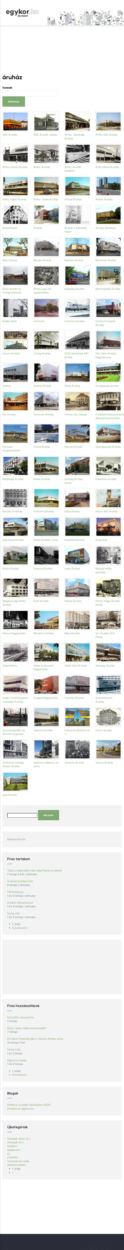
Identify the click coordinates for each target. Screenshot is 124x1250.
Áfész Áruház (41, 167)
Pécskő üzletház (43, 633)
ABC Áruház (9, 135)
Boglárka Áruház (74, 289)
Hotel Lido (14, 1049)
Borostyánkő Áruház (108, 289)
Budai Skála (9, 321)
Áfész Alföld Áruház (15, 167)
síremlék (12, 1157)
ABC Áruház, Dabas (45, 135)
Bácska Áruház (42, 260)
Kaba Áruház (72, 511)
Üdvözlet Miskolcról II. (77, 732)
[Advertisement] (62, 49)
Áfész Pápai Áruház (14, 199)
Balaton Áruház (73, 260)
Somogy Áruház (105, 665)
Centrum (38, 321)
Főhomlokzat (15, 892)
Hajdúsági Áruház (13, 479)
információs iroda (18, 1161)
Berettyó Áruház (105, 260)
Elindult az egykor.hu (20, 1109)
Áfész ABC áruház (106, 135)
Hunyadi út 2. (15, 1142)
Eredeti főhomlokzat (20, 903)
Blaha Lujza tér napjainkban (42, 291)
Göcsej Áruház (73, 447)
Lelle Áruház (72, 568)
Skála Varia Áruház (75, 665)
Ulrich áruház (103, 730)
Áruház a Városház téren (75, 230)
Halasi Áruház (41, 479)
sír (8, 1154)
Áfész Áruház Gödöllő (72, 169)
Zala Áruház (9, 795)
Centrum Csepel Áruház (105, 323)
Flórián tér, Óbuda (75, 414)
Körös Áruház (10, 568)
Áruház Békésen (105, 228)
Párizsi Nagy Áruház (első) (107, 603)
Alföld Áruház (73, 199)
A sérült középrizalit (20, 881)
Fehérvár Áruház (43, 414)
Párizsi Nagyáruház (14, 633)
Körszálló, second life (20, 1017)
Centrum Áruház (74, 321)
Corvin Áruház (11, 353)
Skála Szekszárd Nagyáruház (43, 667)
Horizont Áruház (43, 511)
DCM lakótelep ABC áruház (76, 355)
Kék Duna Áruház (13, 540)
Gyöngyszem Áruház (108, 447)
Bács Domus (9, 260)
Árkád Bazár (9, 228)
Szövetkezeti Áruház (103, 700)
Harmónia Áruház (106, 479)
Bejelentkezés (16, 839)
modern (12, 1146)
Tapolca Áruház (43, 730)
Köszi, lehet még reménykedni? (27, 1028)
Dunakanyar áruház (107, 386)
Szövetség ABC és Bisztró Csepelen (13, 732)
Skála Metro (9, 665)
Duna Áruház (72, 386)
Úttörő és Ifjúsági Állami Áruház (13, 765)
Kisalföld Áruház (74, 540)
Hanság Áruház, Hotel (73, 481)
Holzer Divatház (12, 511)
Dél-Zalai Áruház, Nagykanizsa (106, 355)
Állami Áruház (104, 199)
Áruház (37, 228)
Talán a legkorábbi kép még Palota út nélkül (34, 870)
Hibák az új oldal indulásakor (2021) (28, 1105)
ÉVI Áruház (9, 414)
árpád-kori (13, 1150)
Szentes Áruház (74, 698)
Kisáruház (101, 540)
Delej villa (13, 913)
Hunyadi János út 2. (19, 1139)
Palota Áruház (73, 601)
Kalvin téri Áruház (106, 511)
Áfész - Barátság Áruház (74, 137)
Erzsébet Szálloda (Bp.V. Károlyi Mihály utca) (35, 1039)
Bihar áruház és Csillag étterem (11, 291)
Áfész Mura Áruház (107, 167)
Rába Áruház (72, 633)
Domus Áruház (42, 386)
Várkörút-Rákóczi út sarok (45, 765)
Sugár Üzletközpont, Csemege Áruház (15, 700)
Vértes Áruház (104, 763)
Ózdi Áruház (41, 601)
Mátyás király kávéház (103, 570)
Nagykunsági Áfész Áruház (14, 603)
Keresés (7, 88)
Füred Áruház (41, 447)
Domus (6, 386)
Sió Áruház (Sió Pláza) (105, 635)
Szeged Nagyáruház (45, 698)
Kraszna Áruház (42, 568)
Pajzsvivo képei (17, 1060)
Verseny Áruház (74, 763)
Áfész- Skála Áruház (45, 199)
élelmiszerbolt (16, 1165)
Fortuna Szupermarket (11, 449)
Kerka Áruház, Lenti (45, 540)
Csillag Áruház (42, 353)
